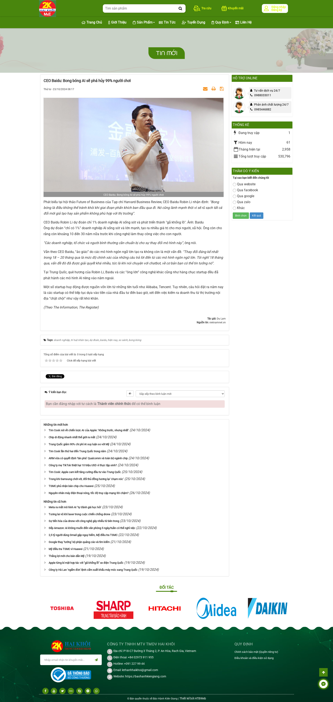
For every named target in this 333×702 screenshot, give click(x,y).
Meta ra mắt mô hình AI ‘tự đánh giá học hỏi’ (75, 507)
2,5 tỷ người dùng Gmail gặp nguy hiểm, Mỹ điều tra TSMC (83, 535)
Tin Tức (167, 22)
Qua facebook (245, 190)
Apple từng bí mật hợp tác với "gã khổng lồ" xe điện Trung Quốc (86, 562)
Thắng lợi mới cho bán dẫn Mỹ (66, 556)
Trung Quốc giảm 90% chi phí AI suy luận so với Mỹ (79, 444)
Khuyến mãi (232, 8)
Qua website (244, 184)
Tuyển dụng (193, 22)
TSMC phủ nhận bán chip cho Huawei (71, 486)
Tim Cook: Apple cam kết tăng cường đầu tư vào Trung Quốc (85, 472)
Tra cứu (202, 8)
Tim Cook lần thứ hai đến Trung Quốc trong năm (77, 451)
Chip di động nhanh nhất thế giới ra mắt (72, 437)
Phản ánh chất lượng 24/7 (271, 104)
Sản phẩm (142, 22)
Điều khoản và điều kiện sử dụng (254, 658)
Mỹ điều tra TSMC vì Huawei (65, 549)
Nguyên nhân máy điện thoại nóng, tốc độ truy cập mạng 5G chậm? (88, 493)
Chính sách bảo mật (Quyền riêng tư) (256, 651)
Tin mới (166, 53)
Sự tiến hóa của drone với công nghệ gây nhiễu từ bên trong (84, 521)
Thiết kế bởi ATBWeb (192, 698)
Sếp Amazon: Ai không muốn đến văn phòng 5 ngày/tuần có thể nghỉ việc (92, 528)
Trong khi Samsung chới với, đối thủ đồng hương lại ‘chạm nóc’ (86, 479)
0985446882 (260, 109)
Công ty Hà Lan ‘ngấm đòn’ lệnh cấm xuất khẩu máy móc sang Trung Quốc (93, 569)
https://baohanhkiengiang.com (145, 676)
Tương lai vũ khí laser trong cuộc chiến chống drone (79, 514)
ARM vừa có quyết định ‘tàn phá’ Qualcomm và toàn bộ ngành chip (88, 458)
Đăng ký (276, 9)
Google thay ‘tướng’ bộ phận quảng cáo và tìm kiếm (79, 542)
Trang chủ (92, 22)
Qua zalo (241, 202)
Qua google (243, 196)
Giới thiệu (117, 22)
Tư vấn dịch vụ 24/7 (267, 90)
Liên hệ (243, 22)
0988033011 (260, 95)
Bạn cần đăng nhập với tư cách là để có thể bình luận (103, 404)
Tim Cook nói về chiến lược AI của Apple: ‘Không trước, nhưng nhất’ (89, 430)
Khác (239, 208)
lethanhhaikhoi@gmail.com (140, 670)
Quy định (220, 22)
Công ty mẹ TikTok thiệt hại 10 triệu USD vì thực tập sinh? (83, 465)
